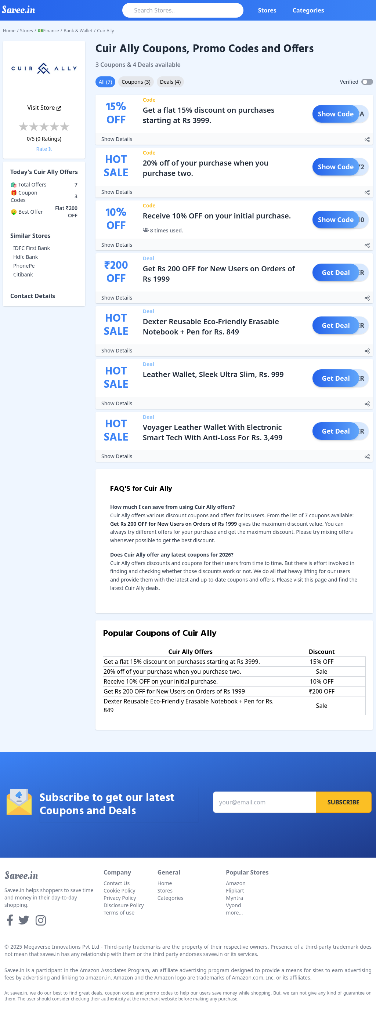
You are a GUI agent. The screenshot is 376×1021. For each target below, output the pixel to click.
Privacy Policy (120, 897)
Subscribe (343, 802)
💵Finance (48, 31)
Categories (308, 10)
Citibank (23, 274)
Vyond (233, 905)
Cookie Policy (119, 890)
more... (234, 912)
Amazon (236, 883)
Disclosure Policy (124, 905)
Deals (170, 81)
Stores (267, 10)
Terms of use (119, 912)
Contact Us (117, 883)
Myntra (234, 897)
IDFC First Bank (31, 248)
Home (9, 31)
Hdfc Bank (25, 256)
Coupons (136, 81)
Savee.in (21, 875)
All (105, 81)
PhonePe (24, 265)
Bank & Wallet (78, 31)
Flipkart (235, 890)
